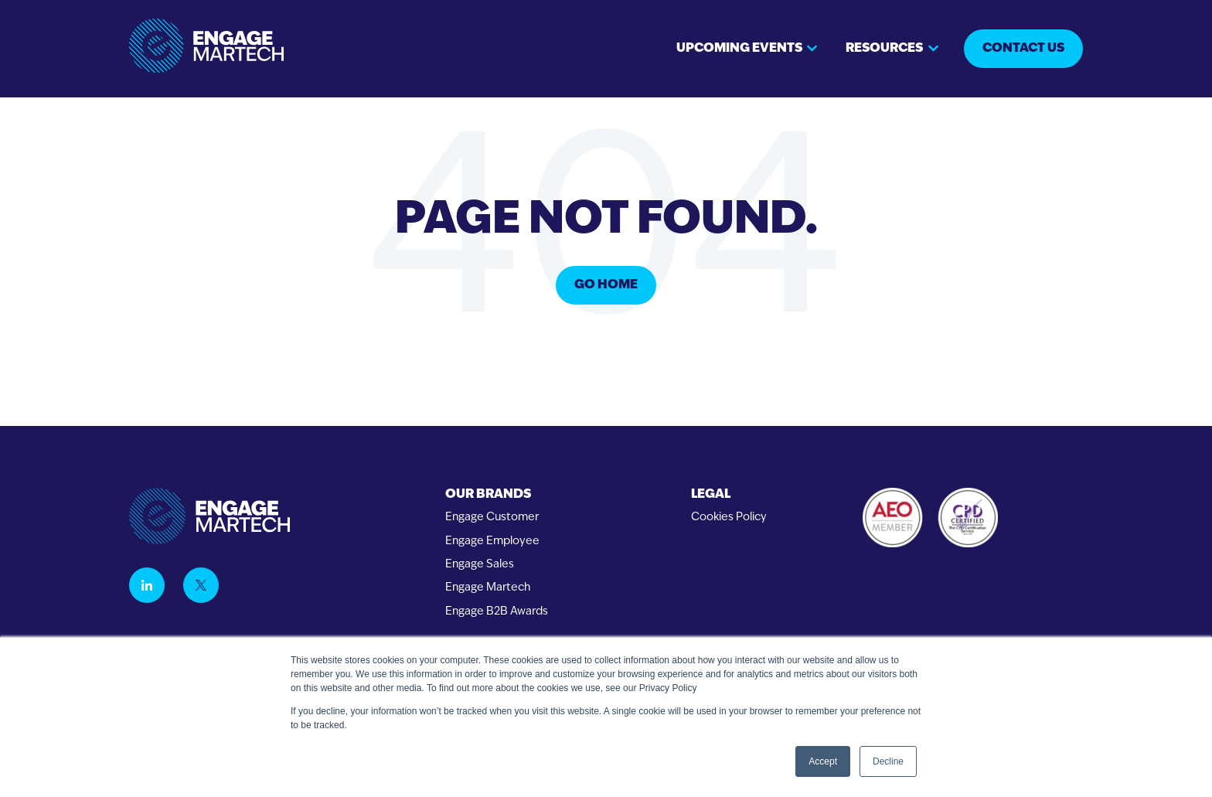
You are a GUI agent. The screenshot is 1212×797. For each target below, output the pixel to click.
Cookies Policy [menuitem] (729, 517)
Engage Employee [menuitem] (492, 541)
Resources (884, 49)
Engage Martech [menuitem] (487, 588)
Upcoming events (739, 49)
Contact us (1023, 49)
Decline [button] (888, 761)
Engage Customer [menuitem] (492, 517)
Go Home (606, 285)
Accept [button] (823, 761)
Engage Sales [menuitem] (479, 565)
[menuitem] (496, 495)
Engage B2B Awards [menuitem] (496, 612)
